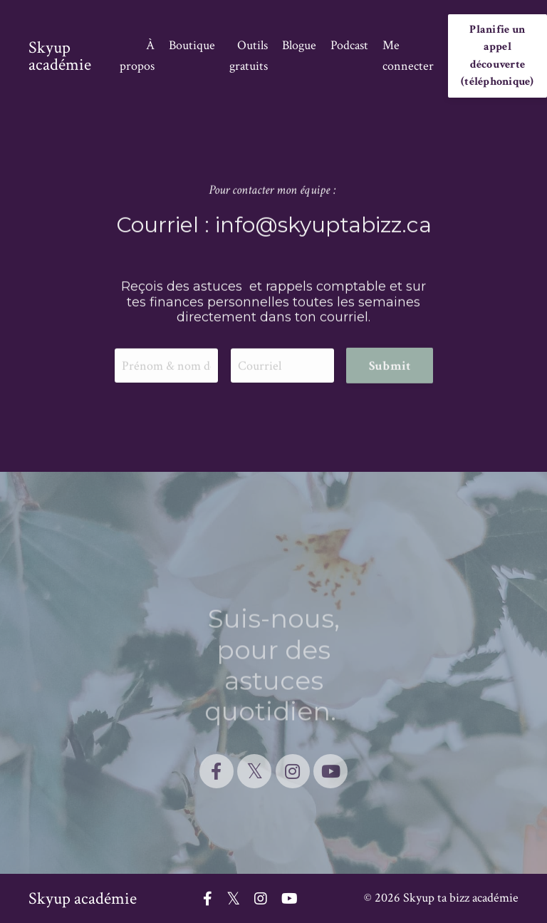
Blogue (299, 45)
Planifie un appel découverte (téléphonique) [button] (497, 55)
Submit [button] (390, 367)
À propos (137, 55)
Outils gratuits (248, 55)
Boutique (192, 45)
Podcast (349, 45)
